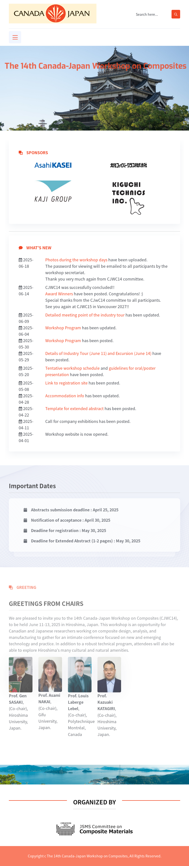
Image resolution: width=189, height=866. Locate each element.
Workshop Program (63, 328)
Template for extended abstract (74, 408)
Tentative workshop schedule (72, 368)
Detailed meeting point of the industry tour (85, 315)
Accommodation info (64, 396)
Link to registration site (66, 383)
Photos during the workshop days (76, 260)
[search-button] (176, 14)
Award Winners (59, 294)
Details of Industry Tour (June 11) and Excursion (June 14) (98, 353)
